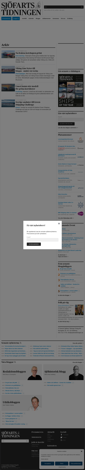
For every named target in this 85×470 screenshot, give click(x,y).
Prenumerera (34, 244)
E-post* (42, 238)
